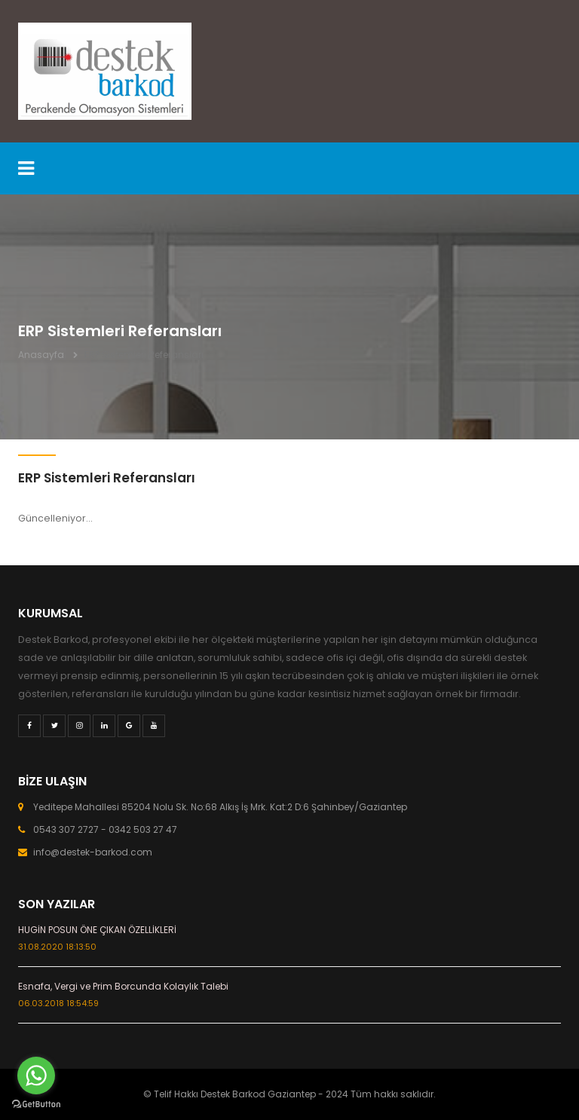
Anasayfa (41, 354)
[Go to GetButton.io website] (36, 1104)
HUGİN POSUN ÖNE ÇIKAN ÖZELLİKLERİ (97, 929)
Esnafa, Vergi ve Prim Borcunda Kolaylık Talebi (123, 986)
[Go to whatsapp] (36, 1075)
